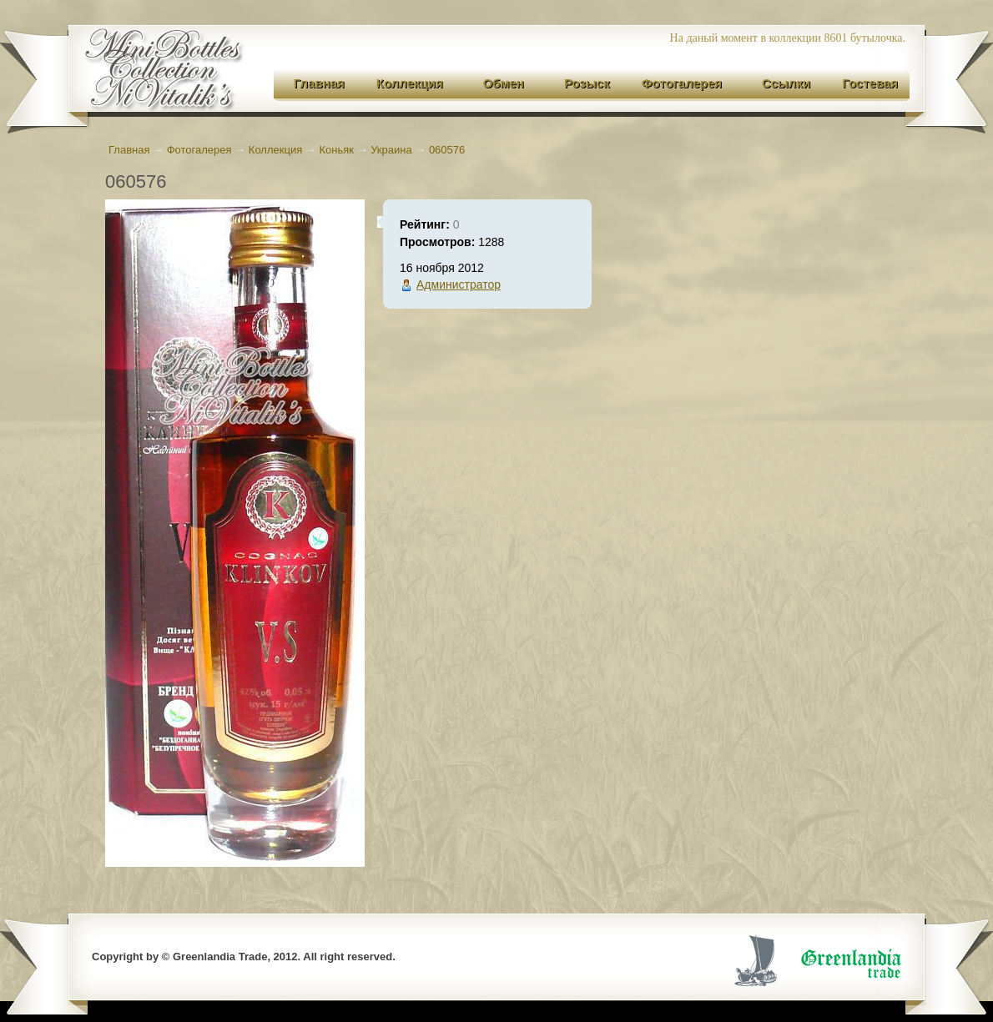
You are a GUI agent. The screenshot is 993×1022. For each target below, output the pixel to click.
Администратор (458, 284)
